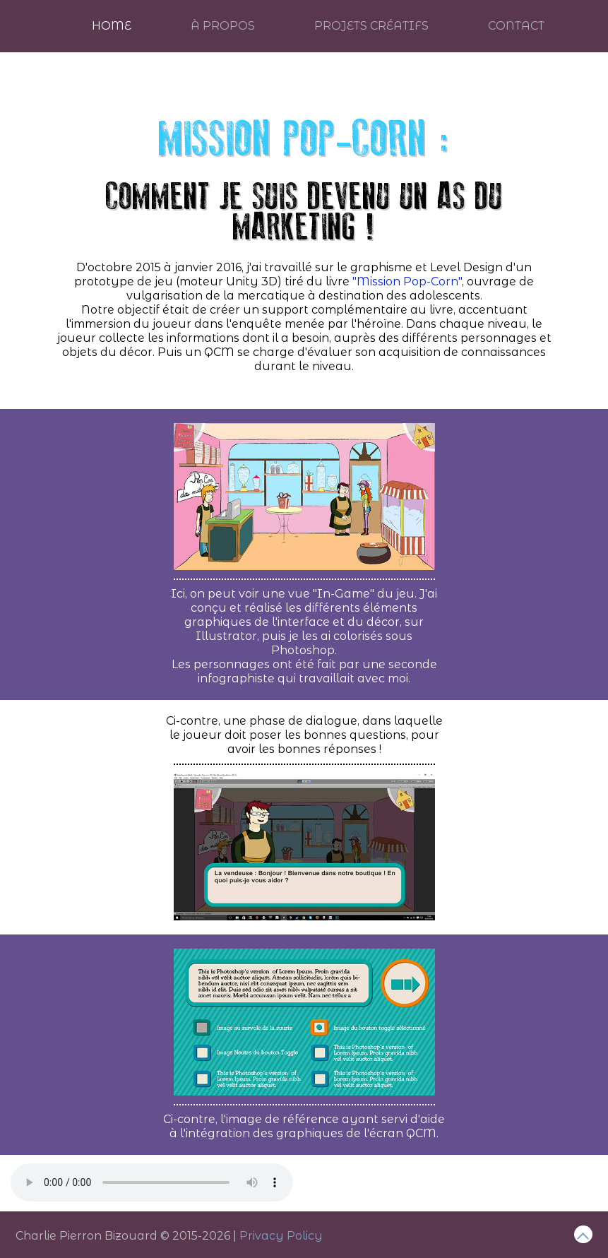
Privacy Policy (281, 1235)
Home (111, 25)
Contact (516, 25)
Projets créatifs (371, 25)
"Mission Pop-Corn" (407, 281)
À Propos (223, 25)
